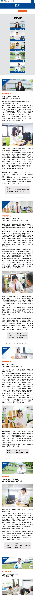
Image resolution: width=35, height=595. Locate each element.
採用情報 (12, 12)
